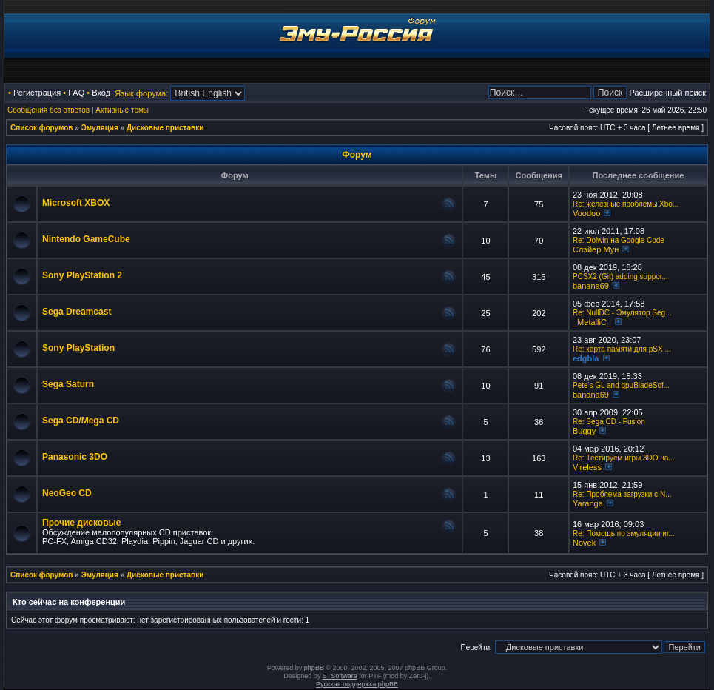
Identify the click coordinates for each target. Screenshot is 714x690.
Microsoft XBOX (76, 203)
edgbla (586, 358)
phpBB (314, 667)
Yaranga (588, 503)
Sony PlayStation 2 (82, 275)
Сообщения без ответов (48, 110)
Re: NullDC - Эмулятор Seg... (622, 313)
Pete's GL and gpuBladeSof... (621, 385)
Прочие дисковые (81, 523)
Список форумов (41, 128)
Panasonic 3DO (74, 457)
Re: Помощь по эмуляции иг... (624, 533)
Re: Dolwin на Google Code (618, 240)
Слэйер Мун (596, 249)
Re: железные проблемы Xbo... (625, 204)
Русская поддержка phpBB (357, 684)
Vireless (587, 467)
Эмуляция (99, 128)
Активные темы (122, 110)
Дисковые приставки (165, 128)
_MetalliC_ (592, 322)
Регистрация (37, 92)
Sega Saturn (68, 384)
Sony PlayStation (78, 348)
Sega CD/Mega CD (80, 420)
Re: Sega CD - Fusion (609, 422)
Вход (101, 92)
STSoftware (340, 676)
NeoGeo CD (67, 493)
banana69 (591, 285)
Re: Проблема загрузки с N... (622, 494)
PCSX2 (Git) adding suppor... (620, 276)
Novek (584, 542)
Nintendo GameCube (86, 239)
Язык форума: (141, 93)
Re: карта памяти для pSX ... (622, 349)
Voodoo (586, 213)
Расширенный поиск (667, 92)
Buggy (584, 430)
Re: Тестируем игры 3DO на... (624, 458)
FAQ (76, 92)
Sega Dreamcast (76, 312)
